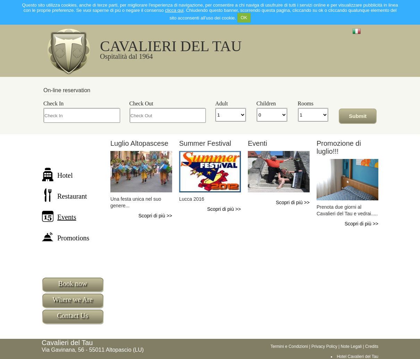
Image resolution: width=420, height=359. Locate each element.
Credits (371, 346)
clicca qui (174, 10)
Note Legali (351, 346)
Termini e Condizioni (289, 346)
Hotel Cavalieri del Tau (357, 356)
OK (244, 17)
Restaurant (64, 196)
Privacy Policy (324, 346)
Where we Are (72, 299)
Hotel (57, 175)
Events (59, 217)
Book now (72, 283)
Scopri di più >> (155, 215)
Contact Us (72, 315)
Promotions (65, 238)
